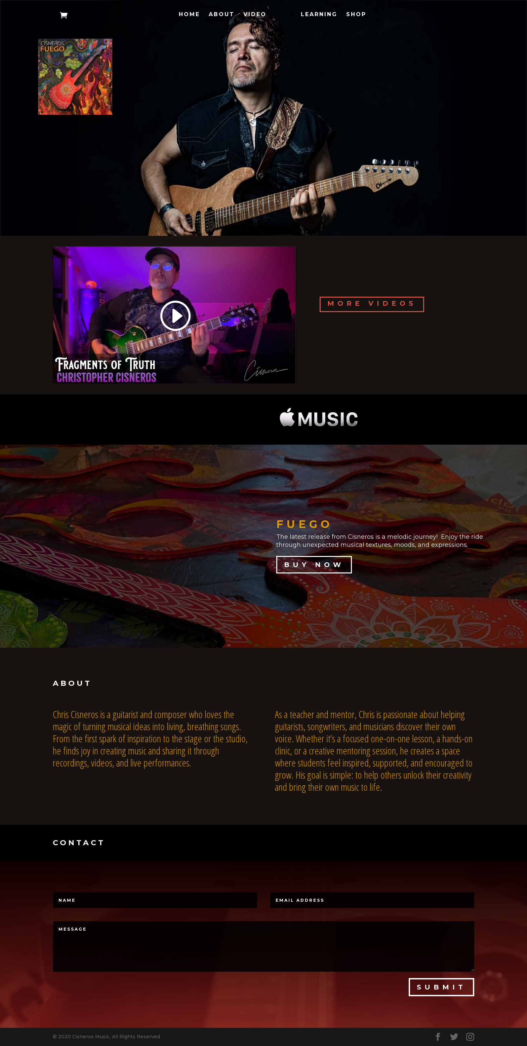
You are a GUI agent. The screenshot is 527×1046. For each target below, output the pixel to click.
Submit (441, 987)
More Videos (371, 303)
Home (189, 14)
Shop (356, 14)
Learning (319, 14)
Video (255, 14)
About (222, 14)
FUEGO (304, 524)
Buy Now (314, 565)
